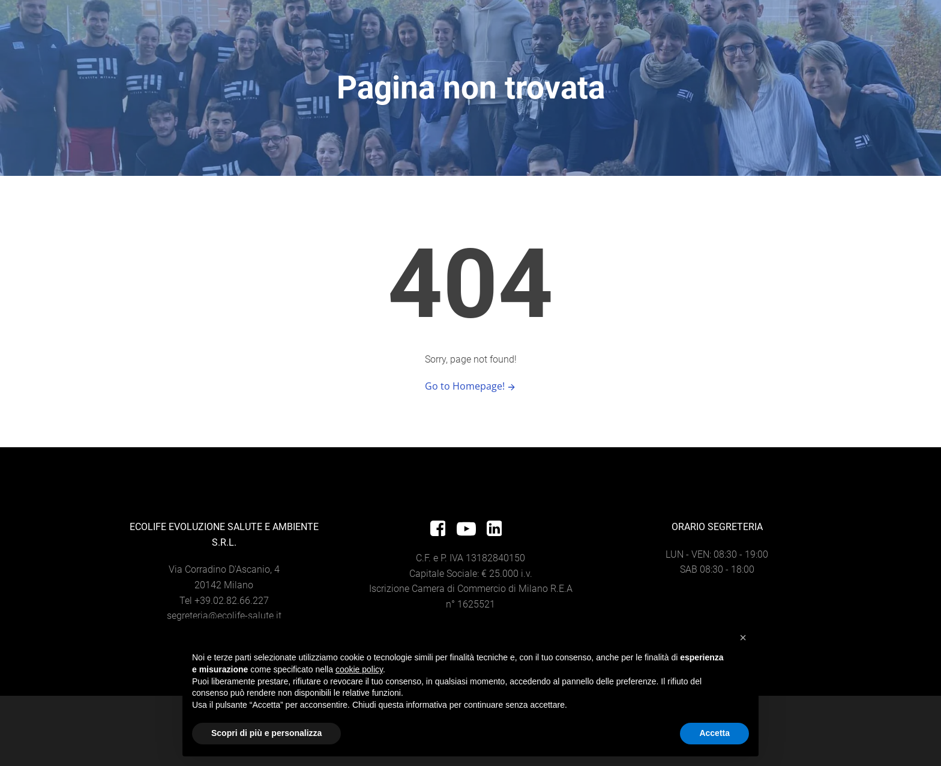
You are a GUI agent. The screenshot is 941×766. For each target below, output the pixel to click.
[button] (743, 637)
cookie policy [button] (359, 669)
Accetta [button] (714, 733)
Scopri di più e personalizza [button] (266, 733)
